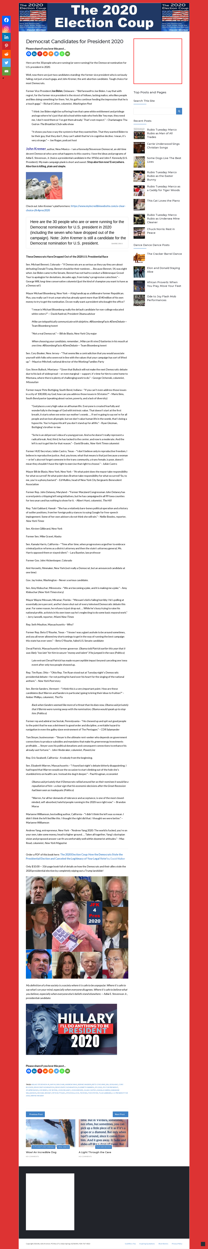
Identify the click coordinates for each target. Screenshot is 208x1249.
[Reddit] (45, 53)
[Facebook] (28, 53)
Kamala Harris (103, 1090)
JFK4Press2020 (32, 1090)
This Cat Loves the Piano (163, 200)
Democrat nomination (44, 1087)
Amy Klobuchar (57, 1084)
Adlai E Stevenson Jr (40, 1084)
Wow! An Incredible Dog (41, 1152)
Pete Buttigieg (58, 1093)
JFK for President (110, 1087)
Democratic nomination (66, 1087)
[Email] (67, 53)
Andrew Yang (71, 1084)
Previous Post (36, 1114)
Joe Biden (43, 1090)
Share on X (117, 244)
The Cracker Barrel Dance (164, 253)
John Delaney (64, 1090)
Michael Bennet (44, 1093)
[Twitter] (56, 53)
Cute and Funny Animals (43, 1147)
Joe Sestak (53, 1090)
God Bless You (130, 1244)
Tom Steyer (93, 1093)
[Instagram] (6, 28)
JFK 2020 (98, 1087)
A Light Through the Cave (95, 1152)
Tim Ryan (83, 1093)
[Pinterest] (39, 53)
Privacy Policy (177, 1244)
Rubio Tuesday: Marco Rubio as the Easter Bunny (162, 176)
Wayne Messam (37, 1096)
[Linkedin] (34, 53)
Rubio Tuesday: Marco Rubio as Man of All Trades (162, 133)
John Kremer (77, 1090)
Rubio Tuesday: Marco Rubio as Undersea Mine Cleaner (163, 218)
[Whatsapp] (62, 53)
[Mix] (50, 53)
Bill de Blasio (112, 1084)
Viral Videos (63, 1147)
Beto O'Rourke (98, 1084)
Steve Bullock (72, 1093)
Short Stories (163, 1244)
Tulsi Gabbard (105, 1093)
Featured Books (103, 1147)
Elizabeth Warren (86, 1087)
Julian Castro (90, 1090)
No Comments (32, 1156)
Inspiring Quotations (147, 1244)
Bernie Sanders (84, 1084)
